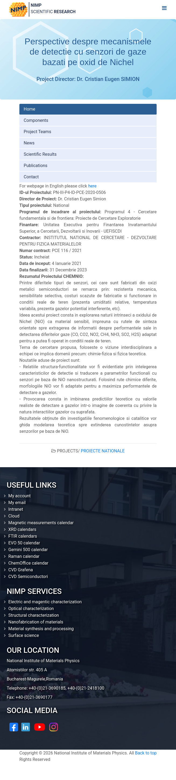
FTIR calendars (22, 536)
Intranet (15, 509)
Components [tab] (36, 120)
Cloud (13, 516)
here (92, 186)
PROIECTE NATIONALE (103, 450)
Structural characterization (33, 615)
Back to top (146, 753)
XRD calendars (22, 529)
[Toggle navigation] (164, 9)
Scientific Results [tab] (40, 154)
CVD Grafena (20, 569)
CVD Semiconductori (28, 576)
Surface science (23, 635)
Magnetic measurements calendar (41, 522)
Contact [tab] (31, 176)
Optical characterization (31, 608)
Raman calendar (24, 556)
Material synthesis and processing (41, 628)
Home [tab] (29, 109)
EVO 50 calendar (24, 542)
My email (17, 502)
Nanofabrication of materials (35, 622)
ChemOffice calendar (28, 563)
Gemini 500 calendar (28, 549)
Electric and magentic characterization (45, 601)
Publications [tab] (35, 165)
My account (19, 495)
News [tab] (29, 143)
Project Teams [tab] (37, 131)
